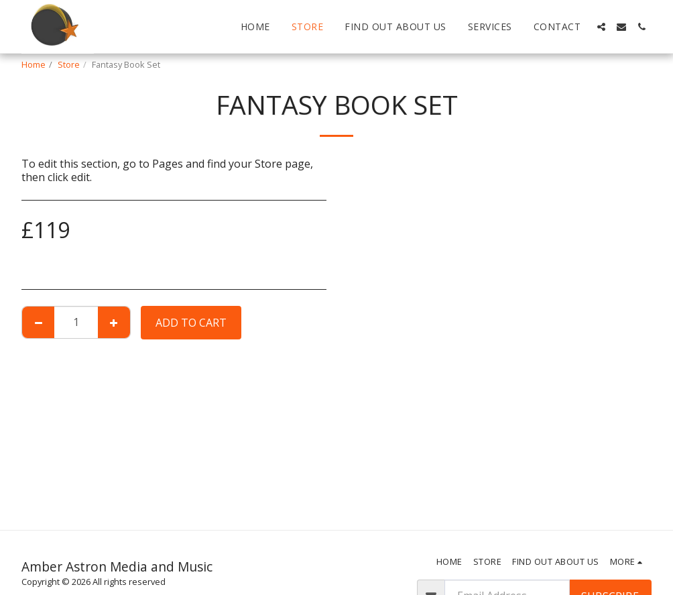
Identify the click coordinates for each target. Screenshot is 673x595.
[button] (601, 27)
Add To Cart (191, 322)
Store (69, 64)
